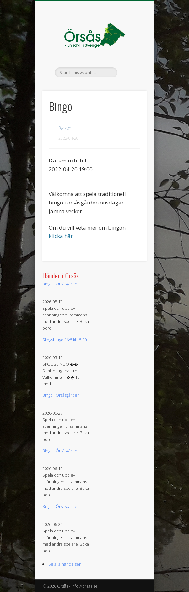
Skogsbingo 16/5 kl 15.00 (64, 339)
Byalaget (65, 127)
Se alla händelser (64, 564)
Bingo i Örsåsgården (61, 284)
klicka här (61, 236)
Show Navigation (131, 56)
